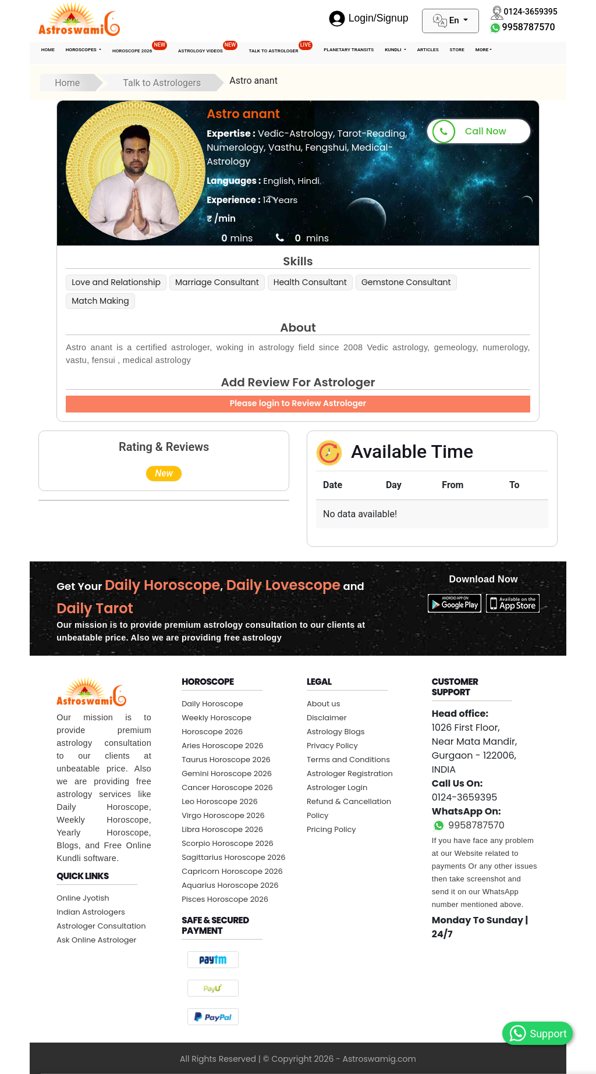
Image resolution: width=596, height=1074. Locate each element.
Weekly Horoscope (216, 717)
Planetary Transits (349, 49)
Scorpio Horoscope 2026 (228, 843)
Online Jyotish (82, 898)
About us (323, 703)
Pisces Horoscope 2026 (225, 899)
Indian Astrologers (90, 911)
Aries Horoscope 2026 (222, 745)
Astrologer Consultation (101, 925)
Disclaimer (327, 717)
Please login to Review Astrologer (298, 403)
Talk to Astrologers (162, 82)
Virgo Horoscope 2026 (223, 815)
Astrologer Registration (350, 773)
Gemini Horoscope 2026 (227, 773)
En (447, 21)
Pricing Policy (331, 829)
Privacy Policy (332, 745)
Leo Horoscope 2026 (220, 801)
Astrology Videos (207, 48)
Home (48, 49)
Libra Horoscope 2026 (222, 829)
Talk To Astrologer (281, 48)
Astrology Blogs (336, 731)
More (482, 49)
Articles (428, 49)
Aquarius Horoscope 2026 (230, 885)
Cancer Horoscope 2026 (227, 787)
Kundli (394, 49)
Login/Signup (368, 18)
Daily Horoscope (212, 703)
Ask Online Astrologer (96, 939)
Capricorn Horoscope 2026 (232, 871)
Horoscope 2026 (139, 48)
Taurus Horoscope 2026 (226, 759)
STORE (457, 49)
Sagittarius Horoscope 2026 (233, 857)
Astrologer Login (337, 787)
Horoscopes (82, 49)
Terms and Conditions (348, 759)
